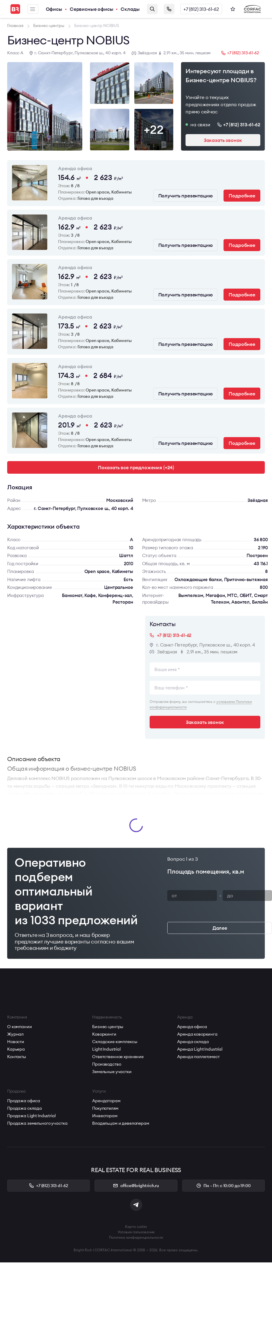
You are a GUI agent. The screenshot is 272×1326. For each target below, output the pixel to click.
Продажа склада (24, 1108)
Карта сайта (136, 1226)
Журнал (15, 1034)
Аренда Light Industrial (199, 1049)
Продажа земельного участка (37, 1123)
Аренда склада (193, 1041)
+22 (153, 129)
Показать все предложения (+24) (136, 467)
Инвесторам (105, 1115)
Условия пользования (136, 1232)
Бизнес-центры (107, 1026)
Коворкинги (104, 1034)
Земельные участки (112, 1071)
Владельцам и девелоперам (120, 1123)
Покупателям (105, 1108)
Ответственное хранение (118, 1056)
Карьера (16, 1049)
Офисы (54, 9)
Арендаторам (106, 1100)
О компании (19, 1026)
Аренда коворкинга (197, 1034)
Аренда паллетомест (198, 1056)
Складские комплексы (114, 1041)
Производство (106, 1064)
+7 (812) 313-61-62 (201, 9)
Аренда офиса (192, 1026)
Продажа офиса (23, 1100)
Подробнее (242, 196)
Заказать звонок (169, 9)
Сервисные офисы (91, 9)
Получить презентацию (185, 196)
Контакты (16, 1056)
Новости (15, 1041)
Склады (130, 9)
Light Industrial (106, 1049)
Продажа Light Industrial (31, 1115)
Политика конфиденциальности (136, 1237)
